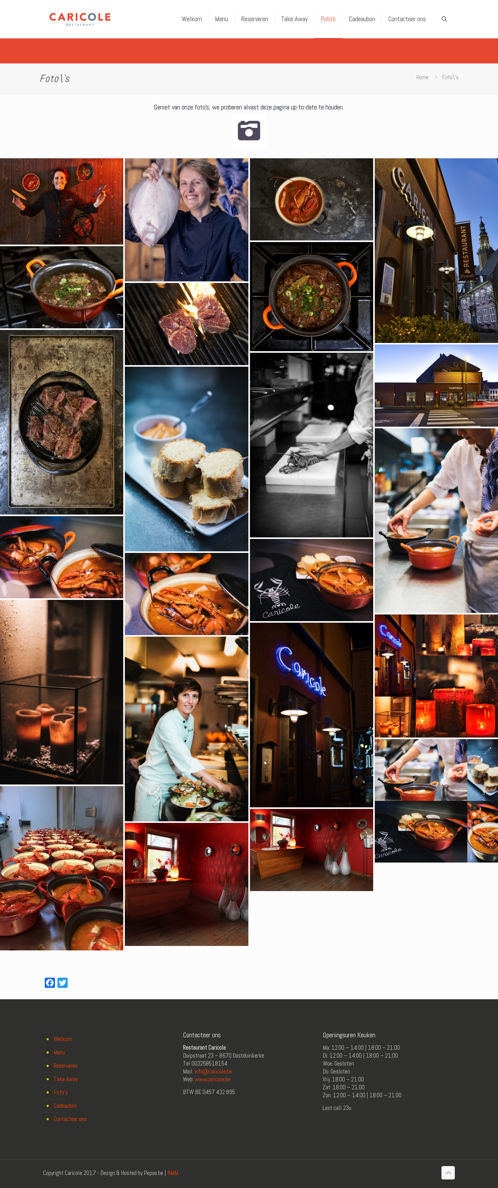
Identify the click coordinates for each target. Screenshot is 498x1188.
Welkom (63, 1039)
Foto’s (61, 1092)
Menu (59, 1052)
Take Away (66, 1079)
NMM (172, 1173)
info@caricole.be (213, 1071)
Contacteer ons (70, 1119)
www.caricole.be (213, 1079)
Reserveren (65, 1066)
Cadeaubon (65, 1106)
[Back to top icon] (448, 1172)
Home (422, 77)
